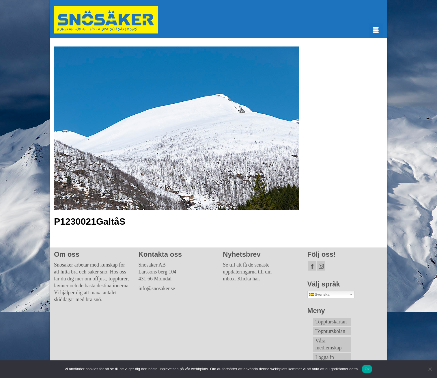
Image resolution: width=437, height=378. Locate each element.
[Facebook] (312, 266)
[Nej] (430, 369)
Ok (367, 369)
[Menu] (376, 30)
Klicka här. (248, 279)
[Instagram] (321, 266)
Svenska (319, 294)
